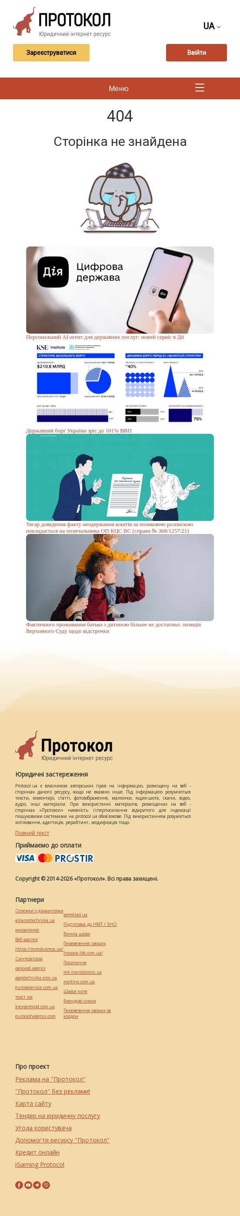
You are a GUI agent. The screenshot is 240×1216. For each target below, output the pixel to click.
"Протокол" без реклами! (52, 1091)
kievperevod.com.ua (35, 1007)
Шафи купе (75, 991)
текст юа (24, 997)
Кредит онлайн (37, 1152)
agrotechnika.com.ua (36, 978)
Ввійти (196, 52)
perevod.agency (30, 968)
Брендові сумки (79, 1001)
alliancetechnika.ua (35, 920)
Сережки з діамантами (39, 911)
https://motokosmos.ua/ (39, 949)
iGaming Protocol (39, 1164)
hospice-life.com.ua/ (83, 953)
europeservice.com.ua (36, 987)
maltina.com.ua (79, 982)
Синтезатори (29, 959)
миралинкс (27, 930)
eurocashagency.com (35, 1016)
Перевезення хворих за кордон (87, 1013)
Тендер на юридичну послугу (57, 1115)
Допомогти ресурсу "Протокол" (62, 1140)
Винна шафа (76, 934)
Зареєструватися (51, 52)
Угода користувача (43, 1128)
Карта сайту (33, 1103)
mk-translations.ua (82, 972)
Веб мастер (26, 939)
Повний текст (32, 833)
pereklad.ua (75, 915)
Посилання (75, 963)
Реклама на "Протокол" (50, 1079)
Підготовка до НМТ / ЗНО (90, 924)
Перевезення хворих (84, 943)
